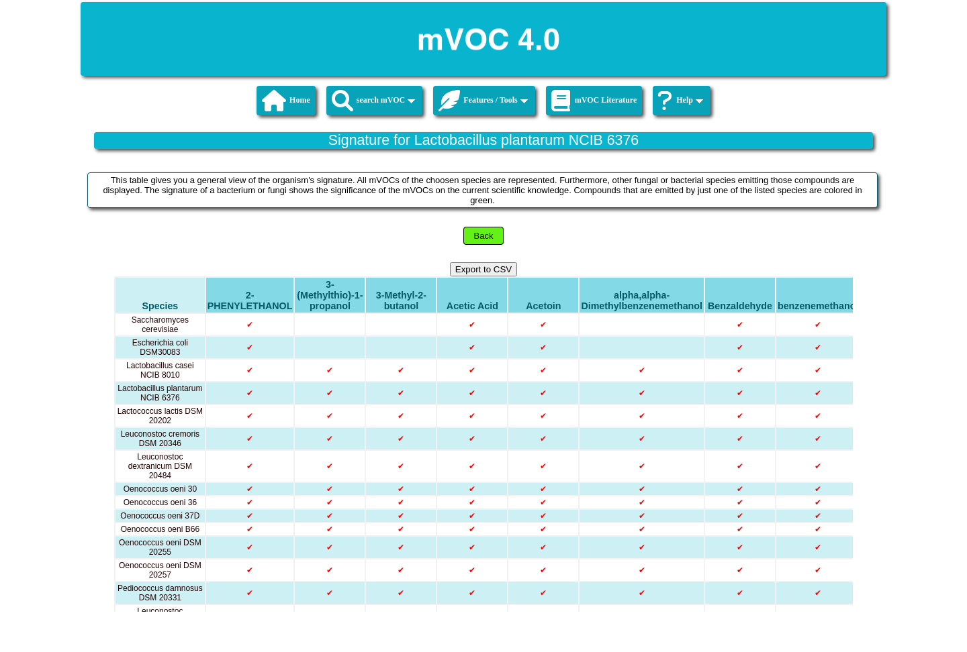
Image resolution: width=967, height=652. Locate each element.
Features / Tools (483, 100)
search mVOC (374, 100)
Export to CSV (483, 269)
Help (680, 100)
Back (484, 236)
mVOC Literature (594, 100)
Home (286, 100)
